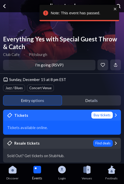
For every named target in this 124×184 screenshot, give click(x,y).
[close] (114, 9)
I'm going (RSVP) (49, 65)
